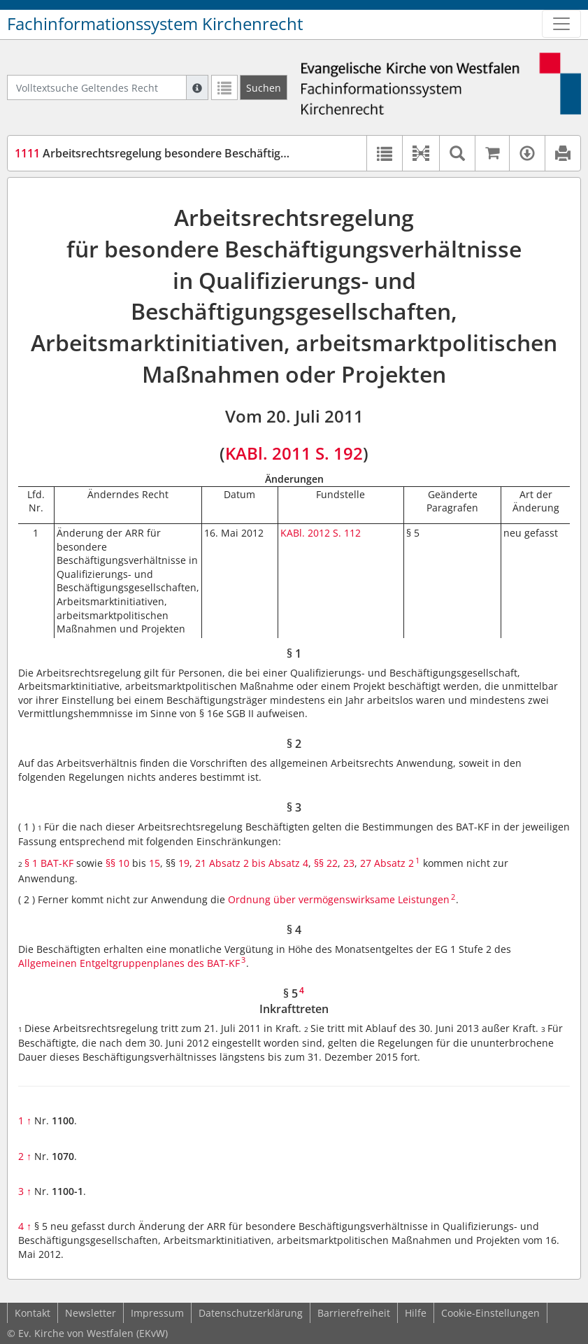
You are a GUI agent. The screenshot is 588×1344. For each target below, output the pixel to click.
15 (154, 863)
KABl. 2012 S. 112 (320, 532)
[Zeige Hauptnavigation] (561, 24)
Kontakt (32, 1313)
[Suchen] (263, 87)
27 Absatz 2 (387, 863)
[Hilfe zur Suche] (197, 87)
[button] (420, 153)
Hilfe (415, 1313)
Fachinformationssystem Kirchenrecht (155, 23)
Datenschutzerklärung (251, 1313)
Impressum (157, 1313)
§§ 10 (117, 863)
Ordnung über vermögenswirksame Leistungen (337, 899)
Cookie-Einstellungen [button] (490, 1313)
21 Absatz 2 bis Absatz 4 (251, 863)
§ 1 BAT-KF (48, 863)
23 (348, 863)
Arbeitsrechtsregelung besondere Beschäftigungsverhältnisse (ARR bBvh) (224, 153)
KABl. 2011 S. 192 (294, 453)
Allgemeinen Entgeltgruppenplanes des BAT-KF (129, 963)
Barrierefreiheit (353, 1313)
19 (183, 863)
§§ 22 (326, 863)
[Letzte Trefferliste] (224, 87)
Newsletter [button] (90, 1313)
